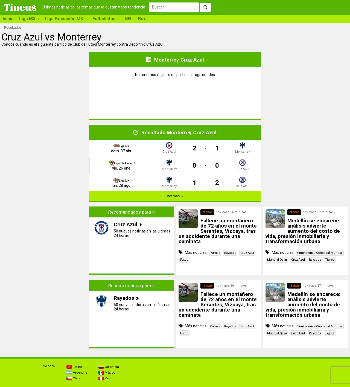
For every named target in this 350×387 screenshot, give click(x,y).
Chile (73, 378)
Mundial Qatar (277, 259)
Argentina (77, 372)
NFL (129, 18)
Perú (104, 378)
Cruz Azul (247, 253)
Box (142, 18)
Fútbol (184, 259)
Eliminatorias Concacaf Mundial (320, 253)
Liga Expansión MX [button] (66, 18)
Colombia (108, 367)
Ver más (175, 196)
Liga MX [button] (29, 18)
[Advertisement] (45, 240)
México (106, 372)
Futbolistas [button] (105, 18)
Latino (74, 367)
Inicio (8, 18)
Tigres (329, 259)
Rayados (230, 253)
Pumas (215, 253)
